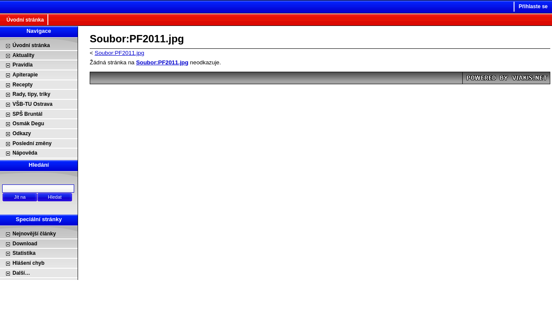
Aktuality (23, 55)
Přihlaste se (533, 6)
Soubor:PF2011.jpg (119, 53)
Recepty (23, 85)
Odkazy (22, 133)
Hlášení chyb (28, 263)
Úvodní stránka (25, 20)
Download (25, 244)
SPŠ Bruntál (27, 114)
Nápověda (25, 153)
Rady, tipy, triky (31, 94)
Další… (21, 273)
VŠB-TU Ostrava (33, 104)
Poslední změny (32, 143)
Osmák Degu (28, 124)
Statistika (24, 253)
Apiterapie (25, 75)
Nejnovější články (34, 234)
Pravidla (23, 65)
